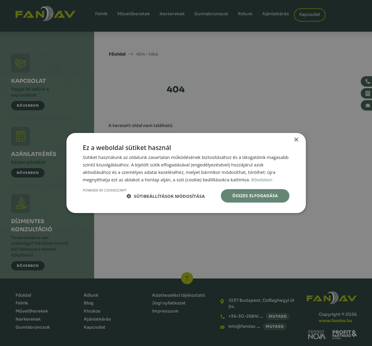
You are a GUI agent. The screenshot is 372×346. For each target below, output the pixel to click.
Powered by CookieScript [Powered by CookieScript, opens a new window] (105, 190)
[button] (166, 196)
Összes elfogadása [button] (255, 195)
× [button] (296, 140)
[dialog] (186, 173)
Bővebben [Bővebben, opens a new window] (261, 180)
